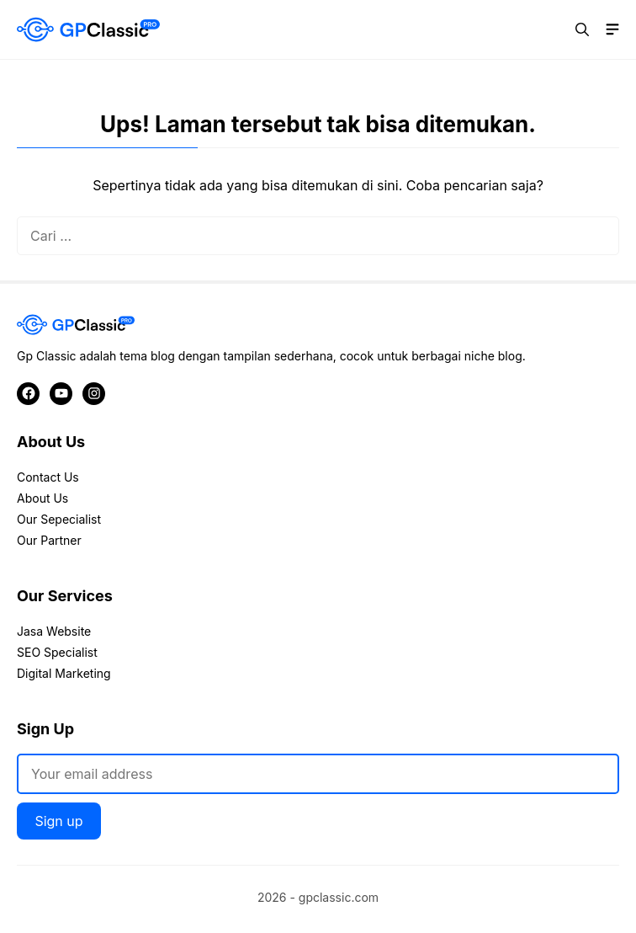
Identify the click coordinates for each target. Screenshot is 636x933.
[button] (582, 29)
